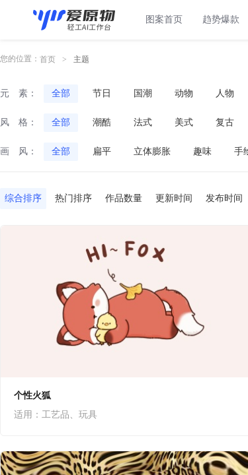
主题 (81, 59)
